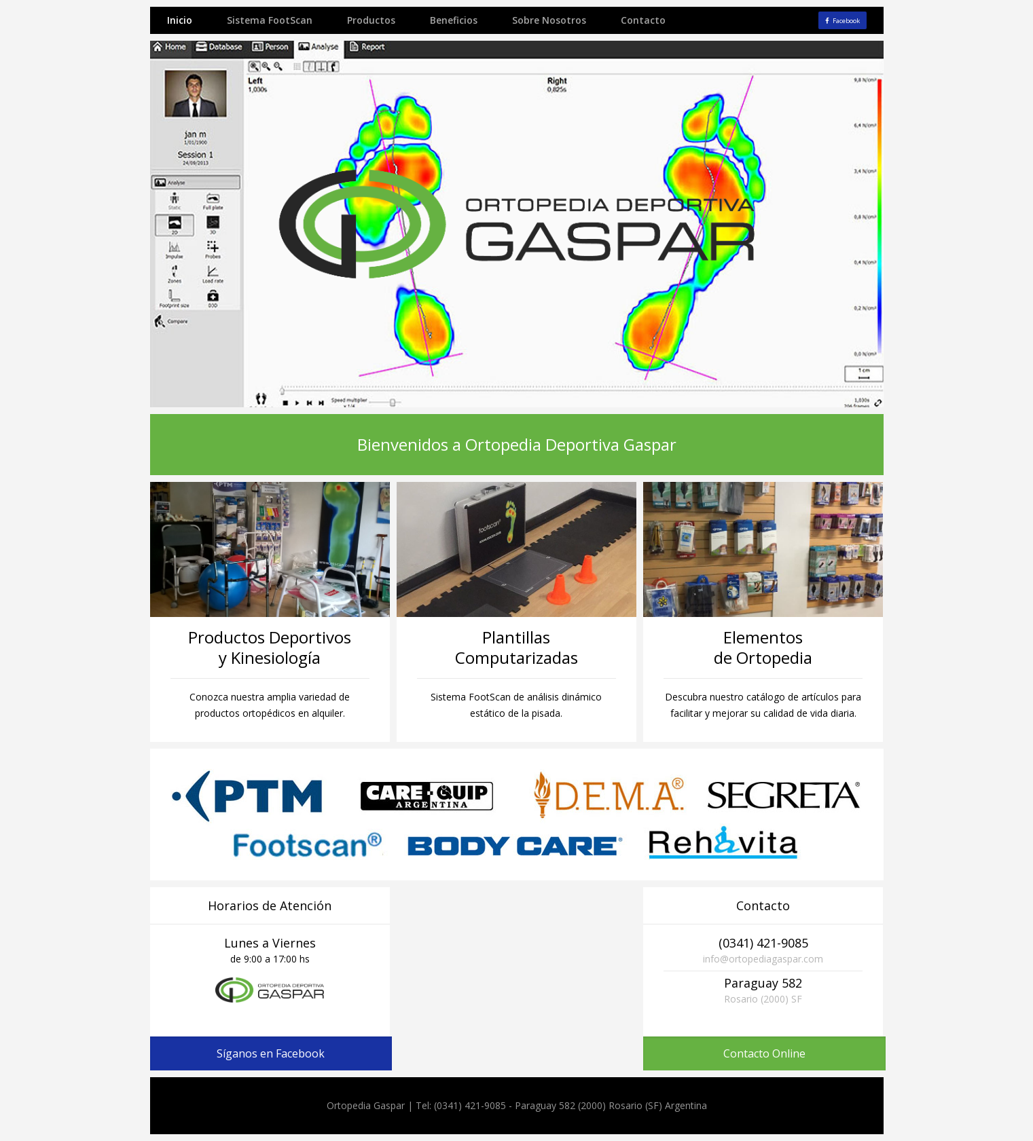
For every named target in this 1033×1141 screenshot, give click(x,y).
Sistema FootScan (269, 20)
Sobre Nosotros (549, 20)
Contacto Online (764, 1053)
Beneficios (453, 20)
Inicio (179, 20)
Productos (371, 20)
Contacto (643, 20)
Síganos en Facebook (271, 1053)
